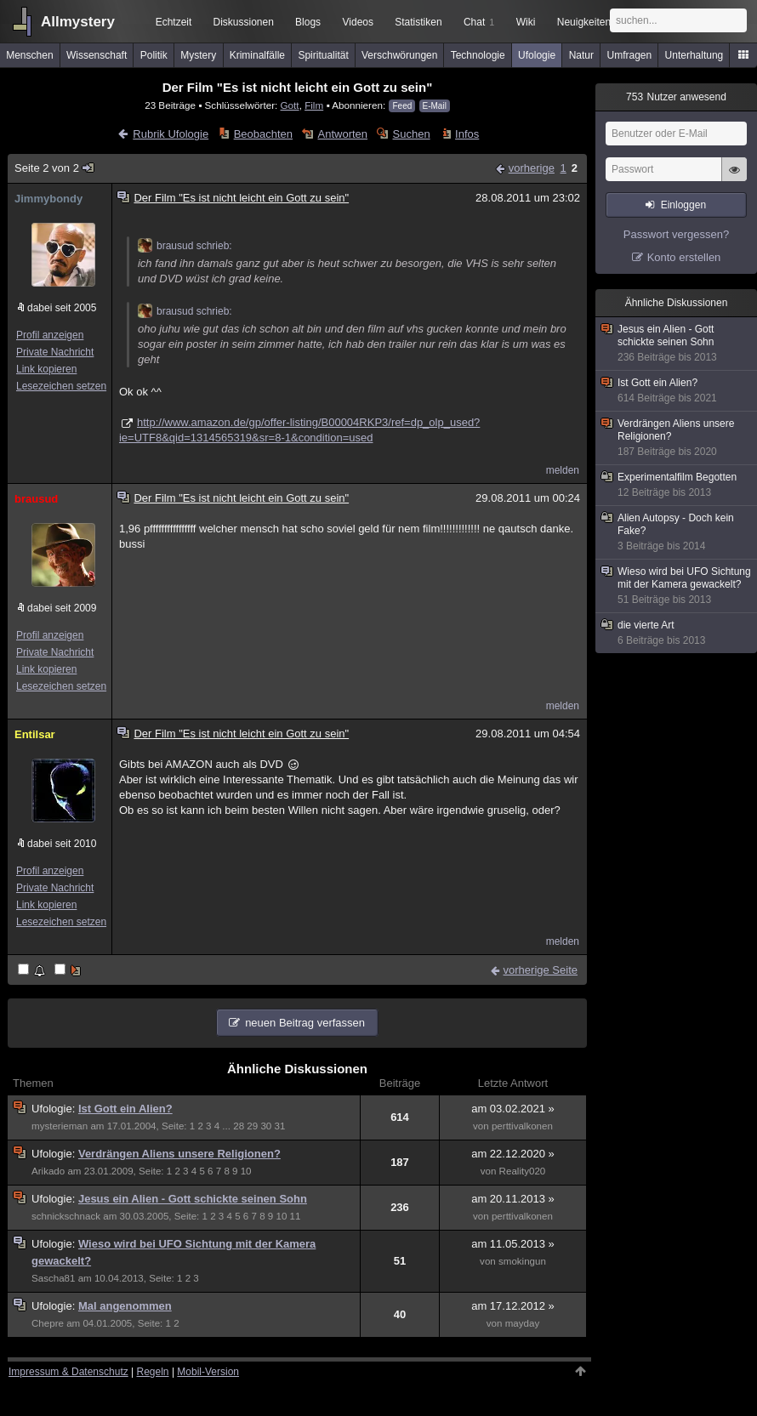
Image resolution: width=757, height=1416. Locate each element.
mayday (522, 1323)
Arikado (48, 1171)
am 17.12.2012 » (513, 1305)
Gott (290, 105)
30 (265, 1126)
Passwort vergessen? (676, 234)
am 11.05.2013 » (513, 1243)
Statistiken (418, 22)
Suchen (411, 134)
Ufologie (536, 55)
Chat (479, 22)
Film (314, 105)
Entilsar (34, 734)
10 (246, 1171)
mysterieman (59, 1126)
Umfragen (629, 55)
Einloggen (683, 205)
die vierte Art (677, 633)
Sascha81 (53, 1278)
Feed (402, 106)
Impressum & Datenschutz (68, 1372)
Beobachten (263, 134)
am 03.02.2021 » (513, 1108)
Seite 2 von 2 (54, 168)
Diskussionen (243, 22)
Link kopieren (46, 369)
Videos (358, 22)
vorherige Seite (541, 970)
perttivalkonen (522, 1126)
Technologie (478, 55)
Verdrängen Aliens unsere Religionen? (179, 1153)
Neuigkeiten (584, 22)
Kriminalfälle (257, 55)
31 (280, 1126)
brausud (36, 498)
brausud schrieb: (185, 246)
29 (252, 1126)
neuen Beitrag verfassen (305, 1022)
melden (562, 470)
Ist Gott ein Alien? (125, 1108)
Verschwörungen (399, 55)
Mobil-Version (208, 1372)
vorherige (532, 168)
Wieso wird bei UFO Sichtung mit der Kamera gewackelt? (677, 586)
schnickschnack (65, 1216)
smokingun (522, 1261)
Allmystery (78, 22)
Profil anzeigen (49, 335)
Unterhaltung (694, 55)
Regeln (153, 1372)
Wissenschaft (96, 55)
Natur (581, 55)
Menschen (29, 55)
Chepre (47, 1323)
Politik (154, 55)
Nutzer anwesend (676, 97)
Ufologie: (54, 1108)
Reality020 (522, 1171)
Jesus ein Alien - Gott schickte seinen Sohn (192, 1198)
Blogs (308, 22)
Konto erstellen (684, 257)
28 (238, 1126)
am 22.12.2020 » (513, 1153)
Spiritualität (323, 55)
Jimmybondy (48, 198)
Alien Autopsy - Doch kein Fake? (677, 532)
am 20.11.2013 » (513, 1198)
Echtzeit (174, 22)
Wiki (526, 22)
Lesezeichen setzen (61, 386)
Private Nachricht (55, 352)
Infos (467, 134)
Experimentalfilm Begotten (677, 485)
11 (295, 1216)
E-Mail (435, 106)
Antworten (343, 134)
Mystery (198, 55)
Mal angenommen (125, 1305)
